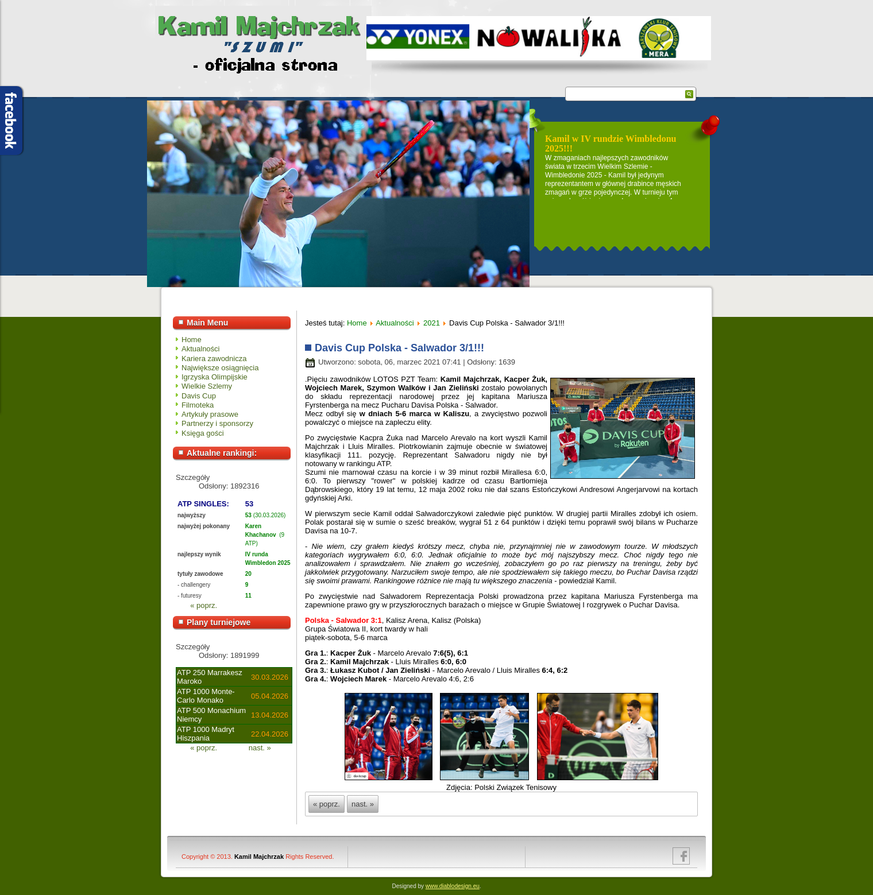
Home (191, 339)
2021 (431, 323)
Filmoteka (197, 405)
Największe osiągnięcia (219, 367)
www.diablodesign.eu (453, 886)
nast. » (260, 747)
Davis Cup (198, 396)
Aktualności (200, 348)
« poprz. (203, 605)
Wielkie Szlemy (206, 386)
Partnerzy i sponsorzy (217, 423)
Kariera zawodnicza (213, 358)
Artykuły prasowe (209, 414)
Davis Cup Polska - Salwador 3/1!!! (399, 348)
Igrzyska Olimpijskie (214, 377)
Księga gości (202, 433)
